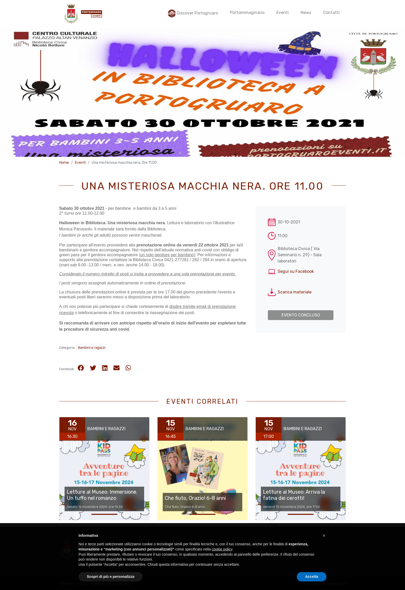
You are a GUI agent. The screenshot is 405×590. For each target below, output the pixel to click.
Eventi (80, 162)
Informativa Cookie (172, 557)
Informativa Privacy (173, 552)
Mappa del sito (169, 547)
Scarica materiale (294, 292)
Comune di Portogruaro (111, 583)
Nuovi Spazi (336, 583)
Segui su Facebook (296, 271)
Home (64, 162)
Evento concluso (301, 315)
